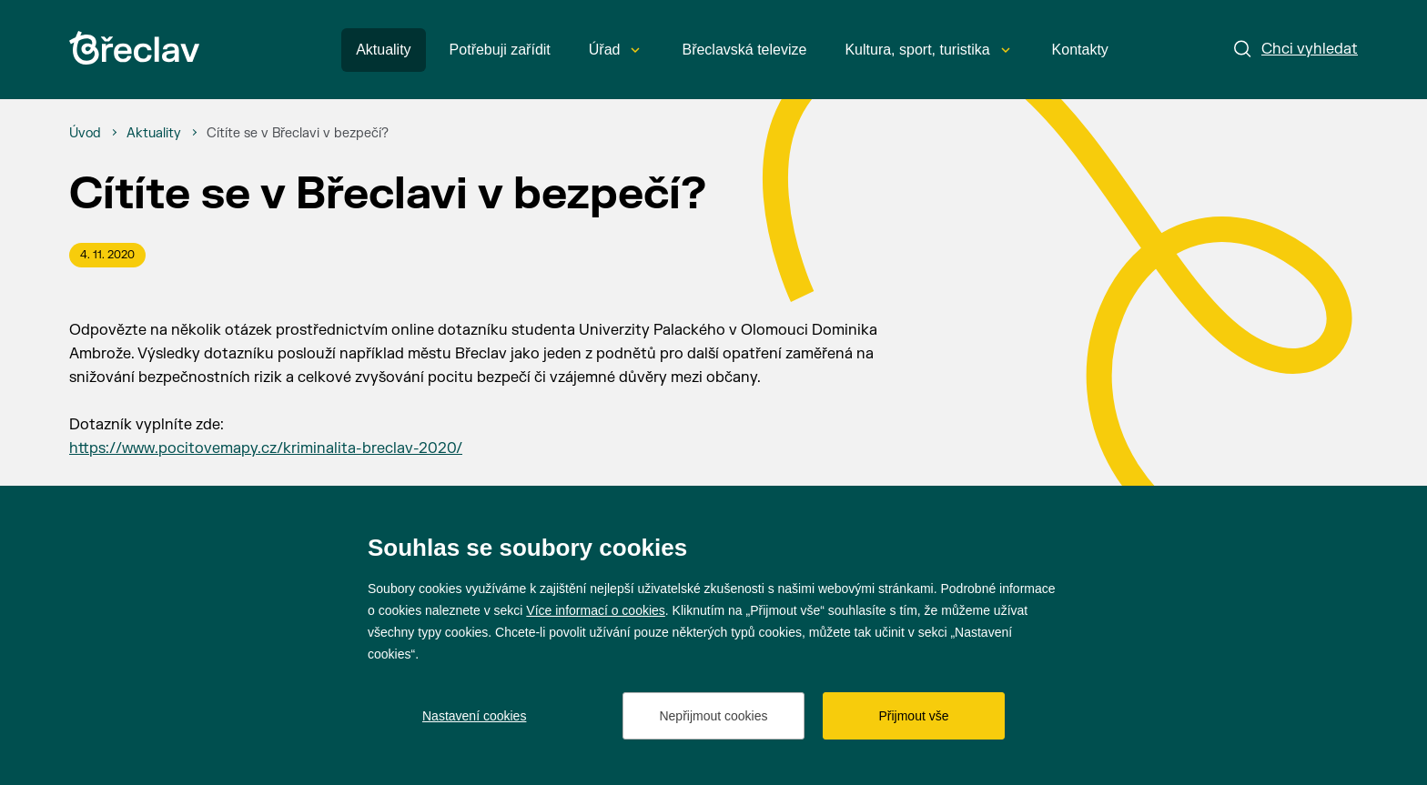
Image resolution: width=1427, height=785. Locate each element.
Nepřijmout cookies (713, 716)
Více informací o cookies (595, 610)
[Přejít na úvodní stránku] (134, 48)
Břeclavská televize (744, 49)
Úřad (615, 49)
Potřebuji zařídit (500, 49)
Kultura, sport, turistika (927, 49)
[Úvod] (85, 134)
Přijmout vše (913, 716)
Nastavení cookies (474, 716)
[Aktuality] (154, 134)
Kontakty (1080, 49)
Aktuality (383, 49)
